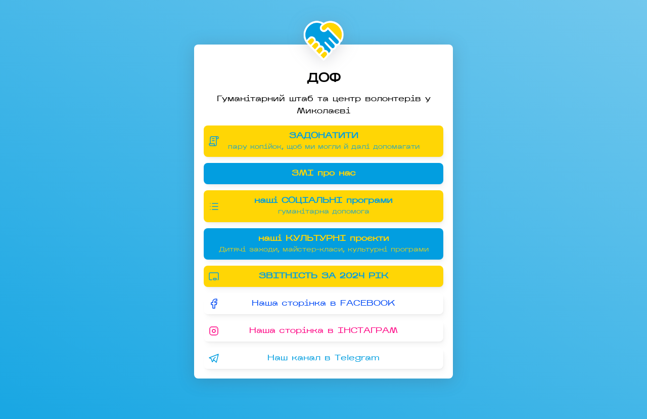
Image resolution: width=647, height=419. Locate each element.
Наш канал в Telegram (294, 358)
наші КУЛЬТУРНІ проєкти (323, 244)
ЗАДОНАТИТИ (315, 141)
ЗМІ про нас (324, 174)
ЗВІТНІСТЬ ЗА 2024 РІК (298, 276)
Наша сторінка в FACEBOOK (301, 304)
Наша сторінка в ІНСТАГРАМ (303, 331)
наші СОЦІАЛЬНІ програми (315, 206)
